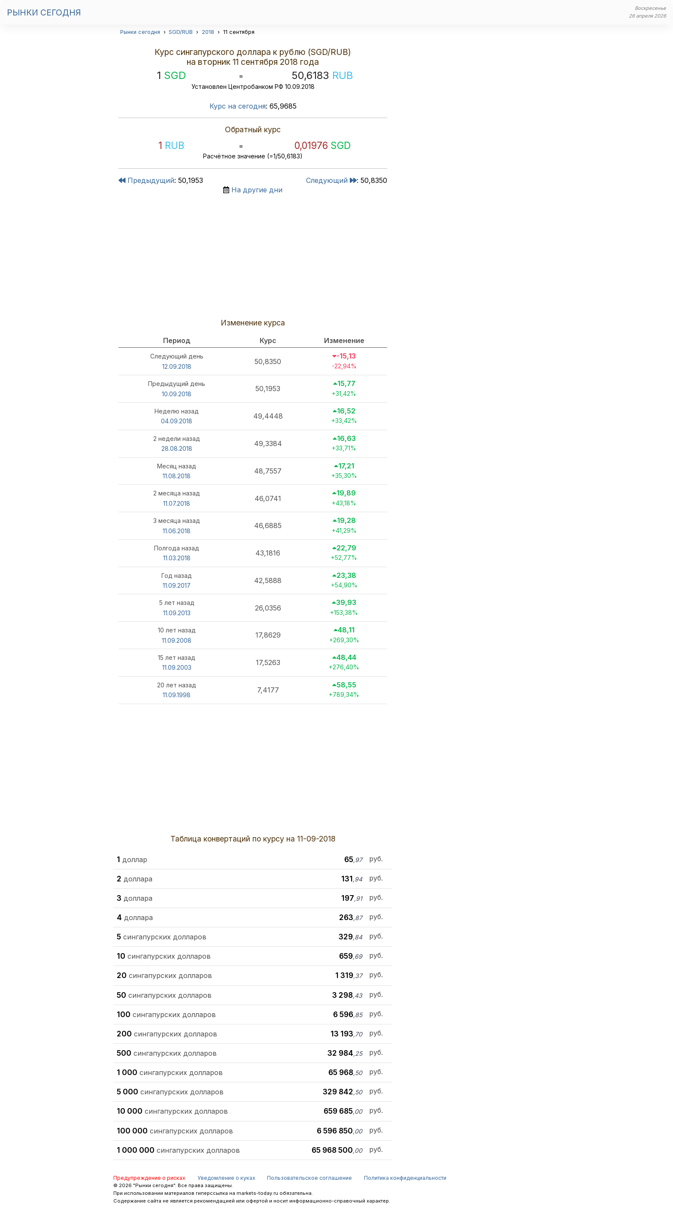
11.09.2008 (176, 640)
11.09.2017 (177, 585)
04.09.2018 (176, 421)
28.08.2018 (176, 448)
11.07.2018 (176, 503)
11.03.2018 (177, 558)
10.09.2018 (176, 394)
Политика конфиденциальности (405, 1178)
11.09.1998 (177, 695)
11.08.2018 (177, 476)
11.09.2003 (176, 667)
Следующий (331, 180)
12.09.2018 (176, 366)
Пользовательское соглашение (309, 1178)
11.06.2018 (177, 531)
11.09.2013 (177, 613)
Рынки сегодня (44, 12)
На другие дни (256, 189)
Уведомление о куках (226, 1178)
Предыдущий (146, 180)
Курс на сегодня (237, 106)
